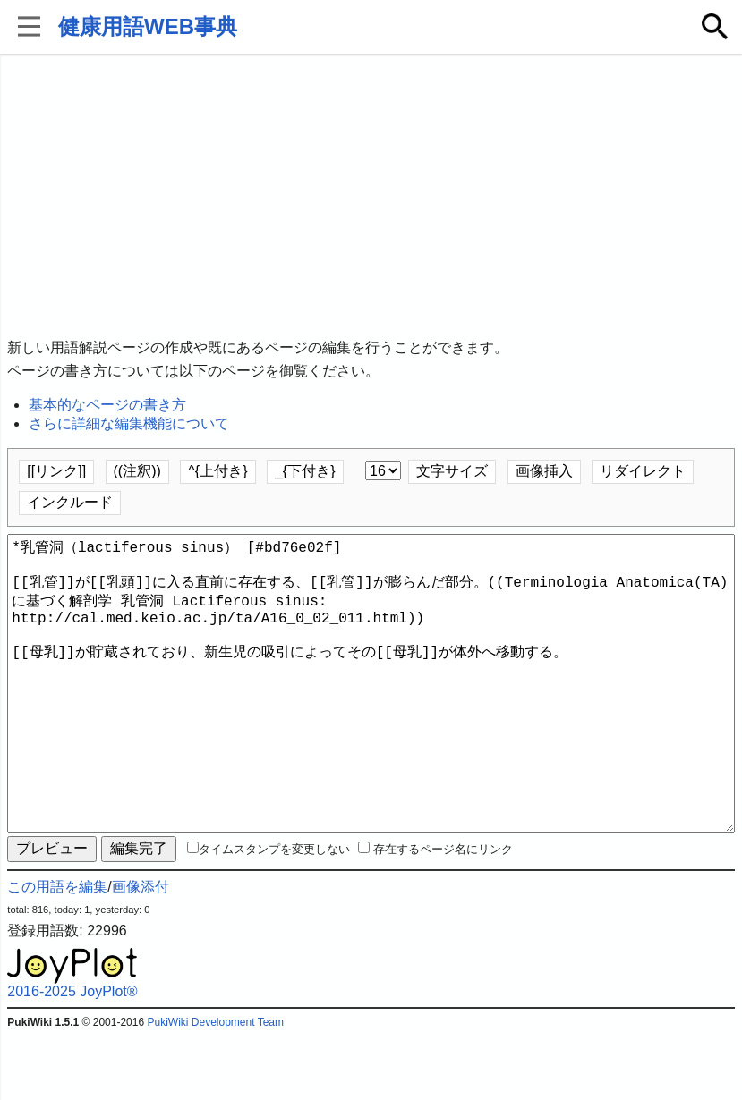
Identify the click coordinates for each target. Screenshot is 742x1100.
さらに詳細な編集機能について (129, 423)
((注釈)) (137, 470)
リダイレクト (643, 470)
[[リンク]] (56, 470)
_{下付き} (305, 470)
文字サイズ (452, 470)
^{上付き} (217, 470)
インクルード (70, 502)
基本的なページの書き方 (107, 404)
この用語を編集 (57, 951)
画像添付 (140, 951)
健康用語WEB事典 (147, 26)
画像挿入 (544, 470)
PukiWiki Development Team (215, 1086)
